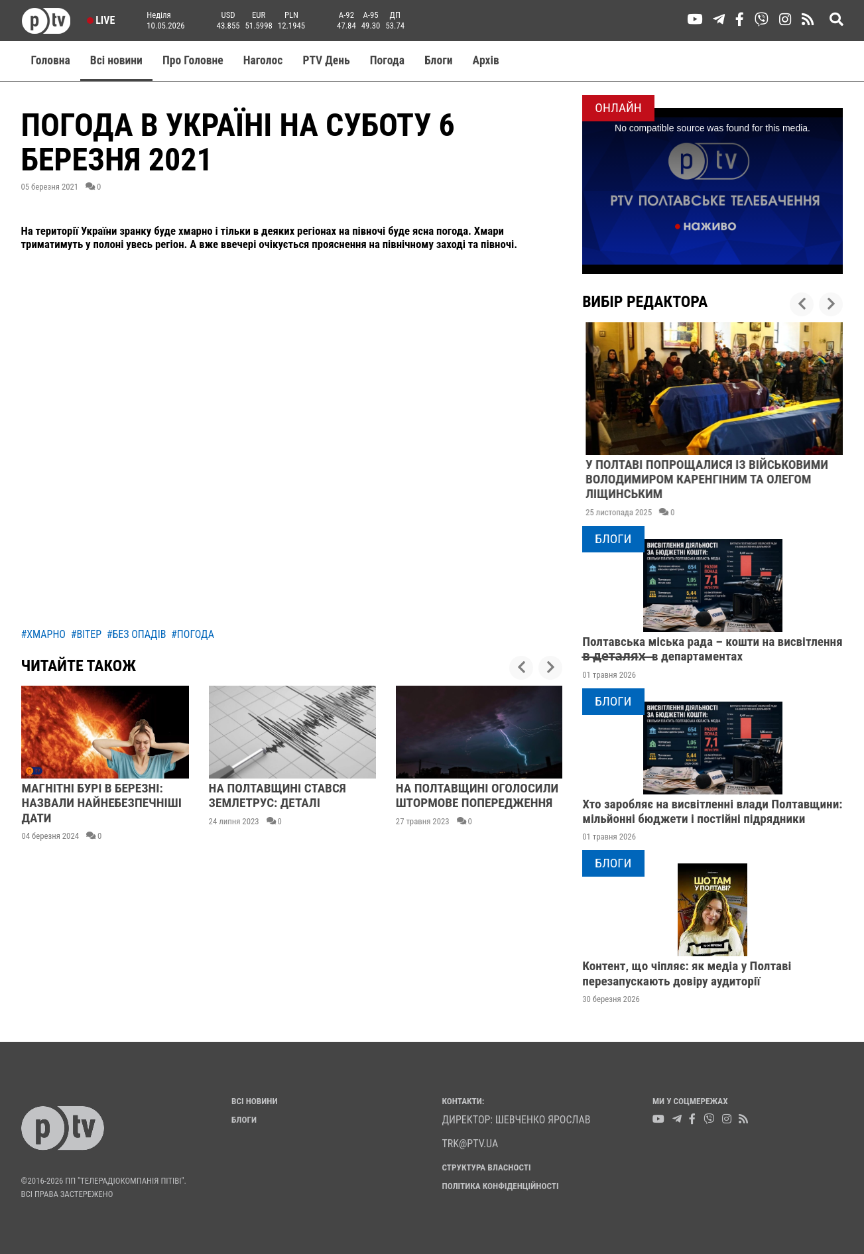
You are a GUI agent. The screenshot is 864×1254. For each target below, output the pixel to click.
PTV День (325, 60)
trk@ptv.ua (470, 1143)
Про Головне (192, 60)
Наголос (263, 60)
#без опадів (136, 634)
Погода (387, 60)
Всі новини (116, 60)
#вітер (86, 634)
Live (101, 20)
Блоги (438, 60)
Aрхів (486, 60)
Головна (50, 60)
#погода (192, 634)
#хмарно (43, 634)
